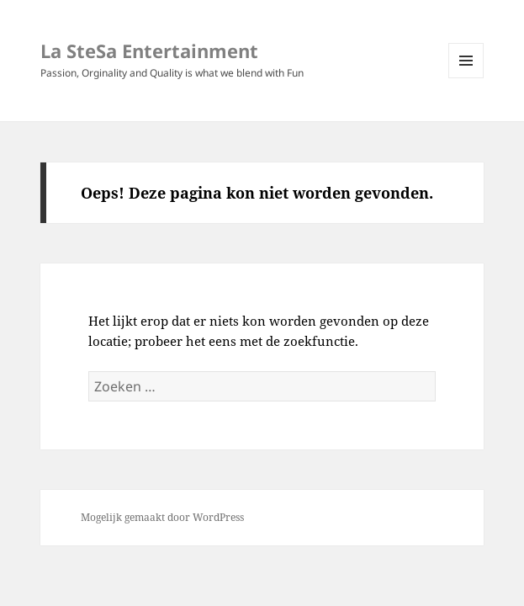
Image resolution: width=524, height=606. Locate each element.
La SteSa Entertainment (149, 50)
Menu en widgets (466, 77)
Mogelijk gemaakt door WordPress (162, 517)
